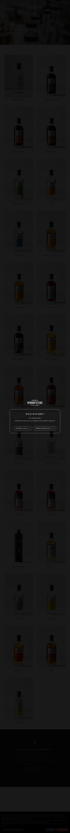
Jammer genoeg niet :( (43, 428)
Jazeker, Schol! (22, 428)
